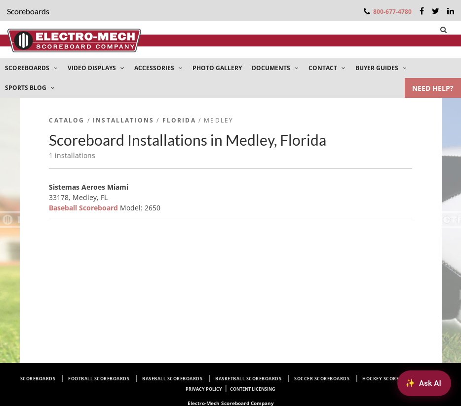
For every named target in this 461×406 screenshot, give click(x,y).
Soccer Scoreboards (321, 378)
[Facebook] (422, 11)
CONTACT (327, 68)
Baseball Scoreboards (172, 378)
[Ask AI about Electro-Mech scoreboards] (424, 383)
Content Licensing (252, 389)
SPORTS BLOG (30, 87)
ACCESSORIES (158, 68)
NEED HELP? (433, 88)
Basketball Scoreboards (248, 378)
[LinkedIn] (450, 11)
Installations (123, 120)
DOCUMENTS (275, 68)
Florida (179, 120)
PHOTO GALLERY (217, 68)
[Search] (443, 29)
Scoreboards (38, 378)
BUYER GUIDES (381, 68)
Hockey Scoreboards (390, 378)
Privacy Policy (204, 389)
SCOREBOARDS (31, 68)
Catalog (66, 120)
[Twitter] (435, 11)
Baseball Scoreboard (84, 207)
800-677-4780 (392, 11)
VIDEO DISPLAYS (96, 68)
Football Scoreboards (98, 378)
